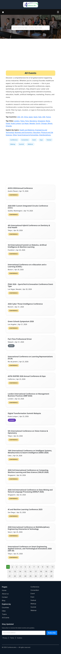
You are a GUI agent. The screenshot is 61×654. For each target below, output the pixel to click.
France (48, 117)
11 (52, 567)
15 (25, 571)
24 (25, 576)
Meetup (12, 144)
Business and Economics (23, 132)
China (26, 117)
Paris (27, 121)
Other (15, 135)
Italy (39, 117)
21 (10, 576)
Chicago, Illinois (46, 123)
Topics (4, 614)
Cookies (19, 638)
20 (51, 571)
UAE (43, 117)
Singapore (41, 121)
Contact (5, 597)
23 (20, 576)
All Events (5, 618)
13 (15, 571)
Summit (21, 144)
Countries (5, 607)
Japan (31, 117)
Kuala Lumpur (16, 123)
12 (10, 571)
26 (36, 576)
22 (15, 576)
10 (47, 567)
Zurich (38, 123)
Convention (25, 140)
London (16, 121)
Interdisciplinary (45, 135)
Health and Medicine (27, 130)
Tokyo (22, 121)
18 (41, 571)
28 (46, 576)
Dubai (8, 123)
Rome (48, 121)
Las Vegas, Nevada (28, 123)
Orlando (9, 126)
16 (30, 571)
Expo (41, 140)
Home (4, 590)
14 (20, 571)
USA (18, 117)
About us (5, 594)
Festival (49, 140)
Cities (4, 611)
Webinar (30, 144)
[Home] (3, 12)
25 (30, 576)
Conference (14, 140)
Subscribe (52, 633)
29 (51, 576)
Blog (3, 600)
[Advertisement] (30, 56)
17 (36, 571)
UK (22, 117)
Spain (36, 117)
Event (34, 140)
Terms (12, 638)
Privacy (5, 638)
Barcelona (33, 121)
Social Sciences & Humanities (28, 135)
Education (36, 132)
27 (41, 576)
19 (46, 571)
